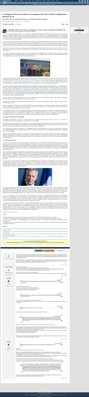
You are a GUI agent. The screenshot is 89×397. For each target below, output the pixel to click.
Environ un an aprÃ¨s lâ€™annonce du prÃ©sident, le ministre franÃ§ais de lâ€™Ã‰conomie (23, 196)
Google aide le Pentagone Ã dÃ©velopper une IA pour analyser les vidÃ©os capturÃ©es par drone (40, 80)
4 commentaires (27, 22)
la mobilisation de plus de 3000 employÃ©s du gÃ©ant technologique (49, 83)
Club (57, 0)
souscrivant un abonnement (28, 243)
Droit (53, 0)
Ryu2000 (9, 280)
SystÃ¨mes (59, 2)
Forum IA (40, 4)
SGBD (48, 2)
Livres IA (52, 4)
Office (51, 2)
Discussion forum (79, 30)
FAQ (26, 0)
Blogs (29, 0)
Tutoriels (21, 0)
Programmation (42, 2)
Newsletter (38, 0)
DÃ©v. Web (35, 2)
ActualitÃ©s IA (35, 4)
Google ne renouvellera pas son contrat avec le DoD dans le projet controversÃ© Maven (35, 81)
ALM (23, 2)
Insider (15, 212)
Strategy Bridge (10, 212)
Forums (16, 0)
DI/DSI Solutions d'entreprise (11, 2)
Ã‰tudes (49, 0)
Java (30, 2)
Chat (33, 0)
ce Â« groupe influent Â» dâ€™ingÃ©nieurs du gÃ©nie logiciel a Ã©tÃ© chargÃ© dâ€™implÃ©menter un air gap (35, 89)
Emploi (43, 0)
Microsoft (27, 2)
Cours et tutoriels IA (46, 4)
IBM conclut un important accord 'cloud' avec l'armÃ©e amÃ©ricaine (27, 289)
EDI (38, 2)
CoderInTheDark (9, 269)
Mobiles (54, 2)
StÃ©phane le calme (18, 22)
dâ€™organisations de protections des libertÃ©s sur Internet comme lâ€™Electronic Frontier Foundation (26, 84)
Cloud (18, 2)
